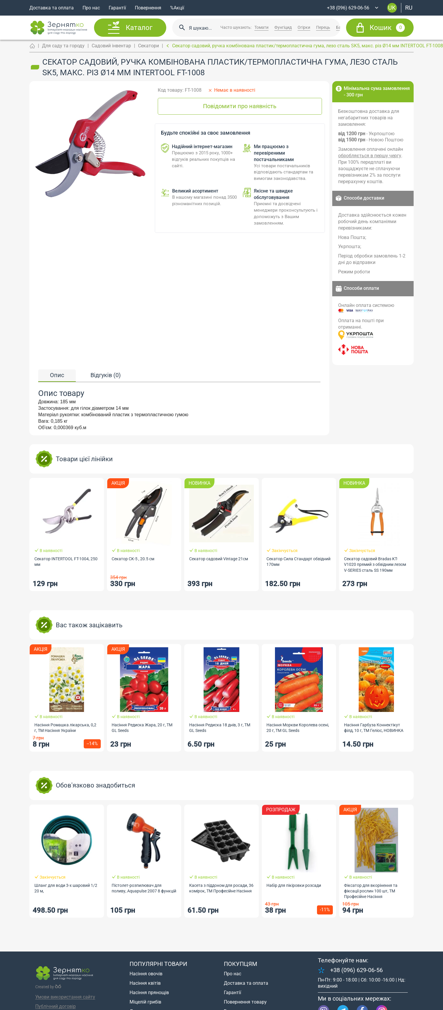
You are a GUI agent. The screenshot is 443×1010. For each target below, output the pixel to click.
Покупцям (240, 963)
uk (392, 7)
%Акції (177, 8)
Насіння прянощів (149, 992)
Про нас (91, 8)
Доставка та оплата (51, 8)
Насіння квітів (145, 983)
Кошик (387, 27)
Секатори (148, 46)
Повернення (148, 8)
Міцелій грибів (145, 1002)
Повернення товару (245, 1002)
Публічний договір (55, 1006)
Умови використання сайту (65, 997)
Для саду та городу (63, 46)
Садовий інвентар (111, 46)
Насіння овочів (146, 973)
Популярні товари (158, 963)
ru (408, 7)
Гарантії (117, 8)
